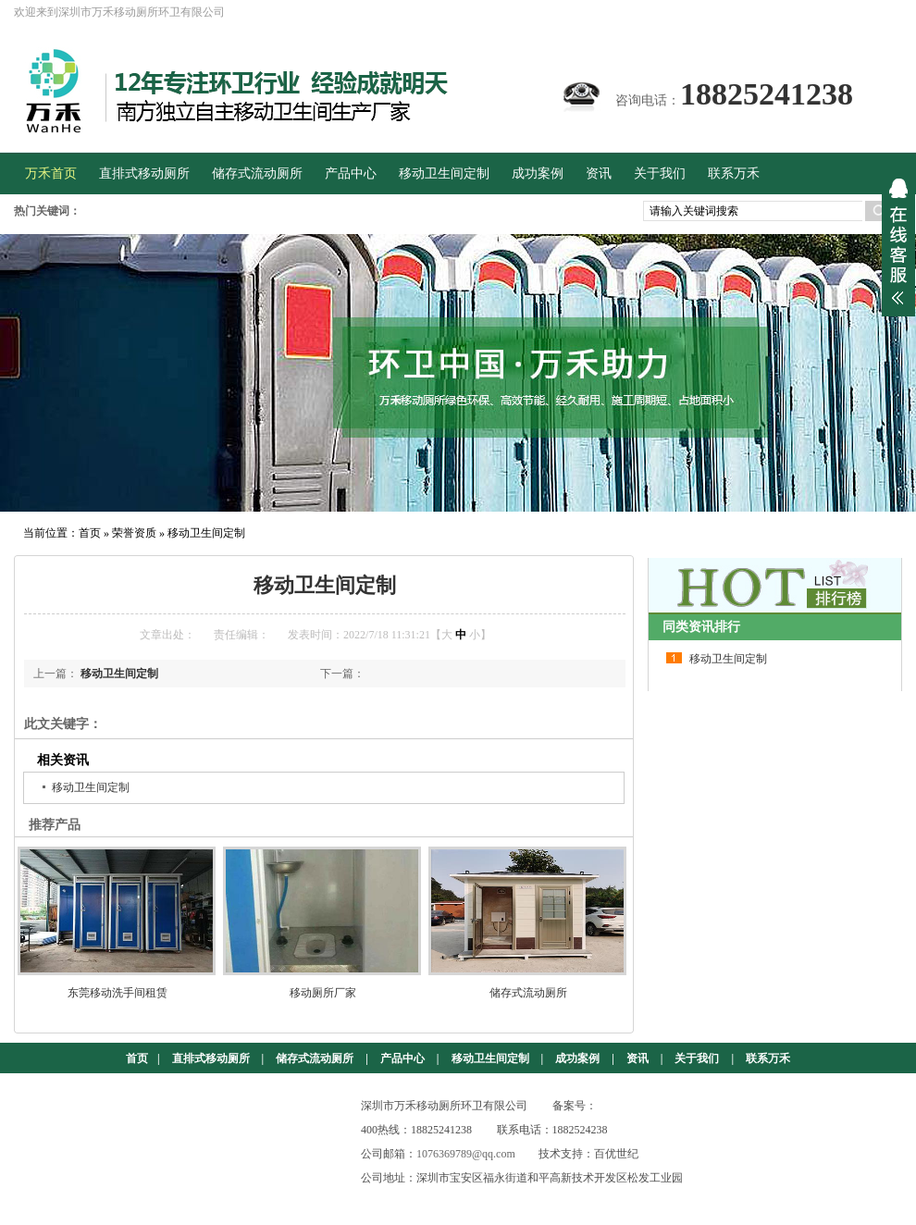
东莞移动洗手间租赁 (117, 992)
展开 (898, 241)
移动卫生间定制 (206, 532)
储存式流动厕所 (528, 992)
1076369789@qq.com (465, 1153)
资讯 (637, 1058)
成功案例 (577, 1058)
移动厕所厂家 (323, 992)
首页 (90, 532)
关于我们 (697, 1058)
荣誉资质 (134, 532)
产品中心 (402, 1058)
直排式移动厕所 (211, 1058)
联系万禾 (768, 1058)
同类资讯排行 (701, 627)
